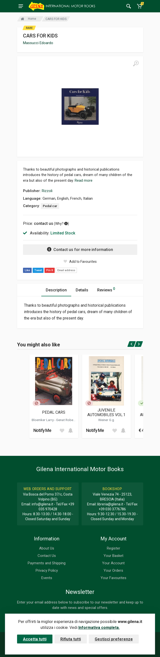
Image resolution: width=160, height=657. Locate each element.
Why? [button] (61, 224)
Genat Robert (66, 420)
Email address (66, 270)
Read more (83, 180)
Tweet (38, 270)
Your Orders (113, 570)
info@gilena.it (42, 504)
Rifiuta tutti (70, 639)
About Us (46, 548)
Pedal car (50, 206)
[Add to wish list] (61, 430)
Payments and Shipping (47, 563)
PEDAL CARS (53, 412)
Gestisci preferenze (114, 639)
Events (46, 578)
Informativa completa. (99, 627)
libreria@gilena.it (110, 504)
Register (113, 548)
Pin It (49, 270)
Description (56, 290)
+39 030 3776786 (112, 509)
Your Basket (113, 555)
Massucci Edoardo (38, 43)
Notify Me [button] (42, 430)
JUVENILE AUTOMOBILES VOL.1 (106, 412)
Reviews (106, 289)
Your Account (113, 563)
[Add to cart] (70, 430)
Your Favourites (113, 578)
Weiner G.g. (106, 420)
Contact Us (47, 555)
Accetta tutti (34, 639)
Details (82, 290)
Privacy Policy (47, 570)
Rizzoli (47, 191)
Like (27, 270)
